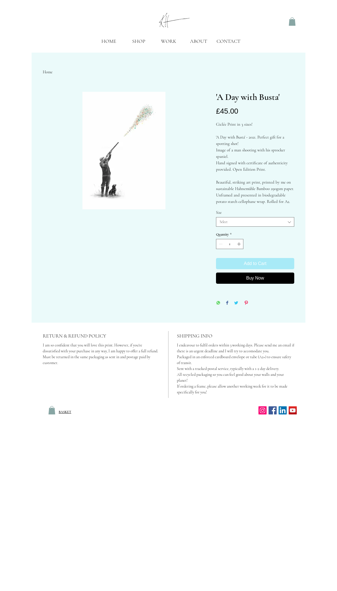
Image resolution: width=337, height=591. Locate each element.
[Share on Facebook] (227, 303)
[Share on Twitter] (236, 303)
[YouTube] (293, 410)
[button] (169, 43)
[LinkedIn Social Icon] (283, 410)
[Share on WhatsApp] (218, 303)
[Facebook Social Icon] (273, 410)
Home (48, 71)
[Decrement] (220, 244)
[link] (292, 21)
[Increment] (239, 244)
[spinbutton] (230, 244)
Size (219, 212)
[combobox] (255, 222)
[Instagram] (262, 410)
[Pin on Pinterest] (246, 303)
